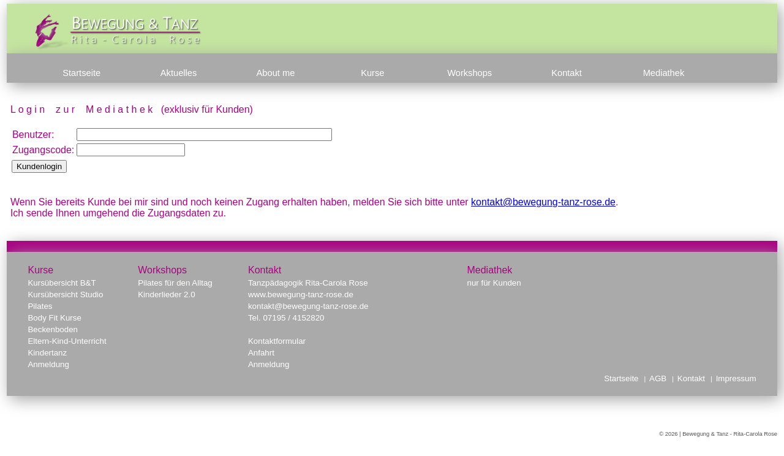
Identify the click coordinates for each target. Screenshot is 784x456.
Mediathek (664, 73)
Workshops (469, 73)
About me (276, 73)
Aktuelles (178, 73)
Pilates (40, 306)
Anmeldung (48, 364)
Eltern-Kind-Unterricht (67, 341)
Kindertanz (47, 352)
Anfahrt (261, 352)
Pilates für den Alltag (175, 282)
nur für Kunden (494, 282)
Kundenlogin (39, 166)
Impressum (736, 378)
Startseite (81, 73)
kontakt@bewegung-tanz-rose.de (543, 202)
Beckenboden (53, 329)
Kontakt (566, 73)
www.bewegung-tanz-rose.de (300, 294)
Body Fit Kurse (54, 317)
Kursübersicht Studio (65, 294)
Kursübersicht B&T (62, 282)
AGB (657, 378)
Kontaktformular (277, 341)
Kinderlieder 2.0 (166, 294)
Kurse (372, 73)
